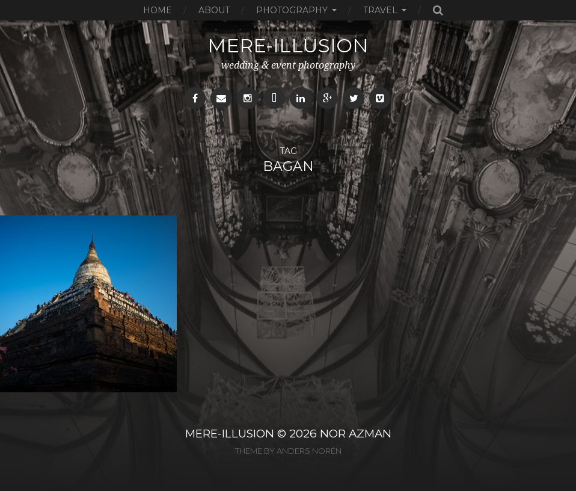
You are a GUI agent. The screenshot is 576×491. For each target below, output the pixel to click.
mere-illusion (288, 45)
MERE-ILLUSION (229, 433)
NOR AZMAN (355, 433)
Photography (292, 10)
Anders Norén (309, 450)
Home (157, 10)
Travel (380, 10)
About (214, 10)
